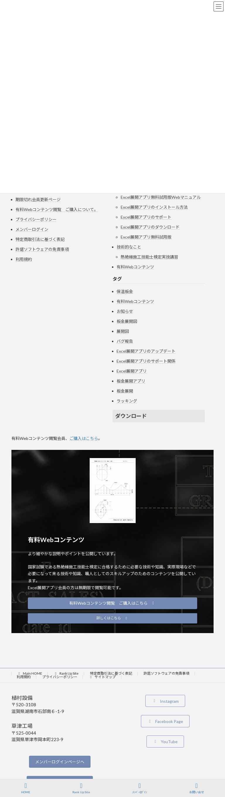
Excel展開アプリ (132, 370)
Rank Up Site (66, 673)
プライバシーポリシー (36, 219)
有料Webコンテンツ (135, 266)
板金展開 (125, 390)
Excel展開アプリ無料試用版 (146, 236)
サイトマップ (102, 677)
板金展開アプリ (131, 380)
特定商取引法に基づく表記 (40, 239)
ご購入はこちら (83, 438)
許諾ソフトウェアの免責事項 (42, 249)
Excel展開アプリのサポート (146, 217)
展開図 (123, 331)
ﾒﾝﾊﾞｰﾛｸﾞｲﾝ (139, 788)
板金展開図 (127, 321)
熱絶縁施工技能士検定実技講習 (149, 256)
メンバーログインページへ (59, 761)
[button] (112, 603)
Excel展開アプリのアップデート (146, 351)
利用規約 (24, 259)
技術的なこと (129, 246)
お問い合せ (196, 788)
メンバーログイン (32, 229)
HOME (25, 788)
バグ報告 (125, 341)
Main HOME (29, 673)
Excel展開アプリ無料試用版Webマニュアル (161, 197)
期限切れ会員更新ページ (38, 199)
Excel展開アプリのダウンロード (150, 226)
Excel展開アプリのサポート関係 (146, 361)
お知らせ (125, 311)
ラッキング (127, 400)
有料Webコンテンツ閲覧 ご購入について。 (57, 209)
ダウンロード (131, 416)
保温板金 (125, 291)
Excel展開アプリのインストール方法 (154, 207)
